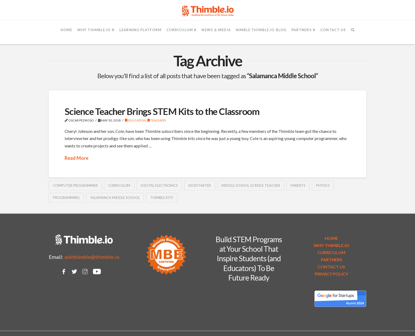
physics (323, 185)
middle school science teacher (251, 185)
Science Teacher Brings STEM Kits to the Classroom (162, 111)
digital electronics (159, 185)
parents (298, 185)
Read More (76, 158)
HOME (331, 238)
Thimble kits (161, 197)
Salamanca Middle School (115, 197)
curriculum (119, 185)
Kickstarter (199, 185)
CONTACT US (331, 266)
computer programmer (75, 185)
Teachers (156, 120)
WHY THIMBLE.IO (331, 245)
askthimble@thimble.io (92, 257)
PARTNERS (331, 259)
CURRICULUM (331, 252)
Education (135, 120)
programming (66, 197)
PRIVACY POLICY (331, 273)
